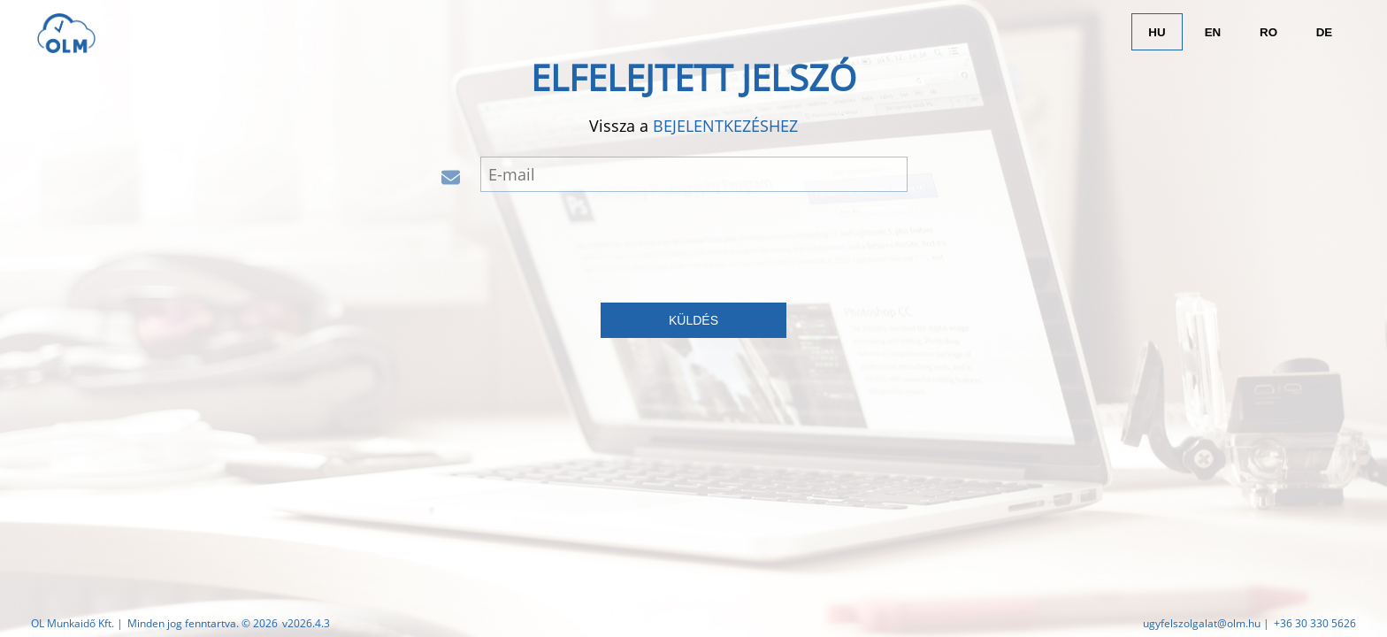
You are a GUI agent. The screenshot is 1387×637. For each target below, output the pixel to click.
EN (1213, 32)
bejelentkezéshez (725, 125)
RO (1268, 32)
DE (1324, 32)
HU (1156, 32)
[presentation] (693, 244)
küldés (693, 320)
